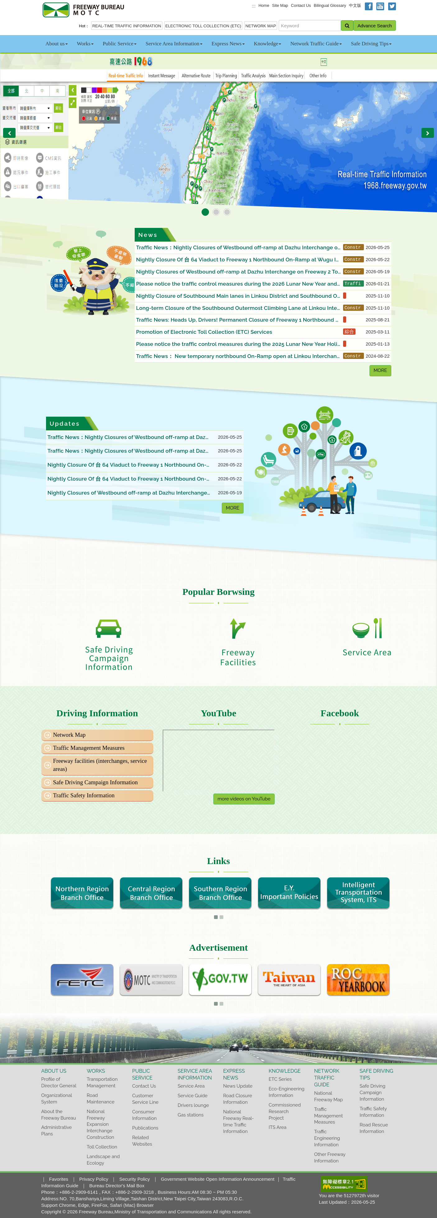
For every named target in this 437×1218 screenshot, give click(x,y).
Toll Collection (102, 1146)
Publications (145, 1127)
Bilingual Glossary (330, 5)
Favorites (58, 1179)
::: (254, 5)
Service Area (191, 1086)
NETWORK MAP (260, 26)
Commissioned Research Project (285, 1111)
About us (56, 44)
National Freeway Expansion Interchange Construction (100, 1124)
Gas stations (190, 1114)
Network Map (69, 734)
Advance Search (374, 25)
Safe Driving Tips (371, 44)
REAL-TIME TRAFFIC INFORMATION (126, 26)
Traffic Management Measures (89, 748)
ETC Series (280, 1079)
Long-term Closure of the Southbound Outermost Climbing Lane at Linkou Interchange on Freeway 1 (237, 308)
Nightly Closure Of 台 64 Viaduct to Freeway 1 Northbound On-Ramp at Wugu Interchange (238, 260)
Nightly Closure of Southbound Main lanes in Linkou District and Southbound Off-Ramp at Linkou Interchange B (238, 296)
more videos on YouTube (243, 799)
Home (263, 5)
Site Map (280, 5)
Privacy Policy (93, 1179)
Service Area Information (174, 44)
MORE (380, 370)
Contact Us (301, 5)
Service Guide (192, 1095)
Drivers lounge (193, 1105)
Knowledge (267, 44)
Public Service (120, 44)
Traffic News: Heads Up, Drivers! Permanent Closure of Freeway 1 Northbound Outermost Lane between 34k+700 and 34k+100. (238, 320)
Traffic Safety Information (84, 795)
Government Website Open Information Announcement (217, 1179)
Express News (228, 44)
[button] (9, 133)
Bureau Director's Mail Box (116, 1185)
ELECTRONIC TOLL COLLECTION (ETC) (203, 26)
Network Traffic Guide (316, 44)
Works (85, 44)
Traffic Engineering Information (327, 1138)
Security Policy (134, 1179)
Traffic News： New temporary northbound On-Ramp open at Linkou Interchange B (238, 356)
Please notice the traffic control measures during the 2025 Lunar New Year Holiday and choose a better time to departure (238, 344)
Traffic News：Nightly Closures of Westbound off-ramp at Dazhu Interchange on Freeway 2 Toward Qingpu (238, 247)
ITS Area (277, 1127)
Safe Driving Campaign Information (95, 782)
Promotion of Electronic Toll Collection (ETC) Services (204, 332)
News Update (238, 1086)
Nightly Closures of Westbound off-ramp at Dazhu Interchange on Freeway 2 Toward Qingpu (237, 272)
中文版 (355, 5)
